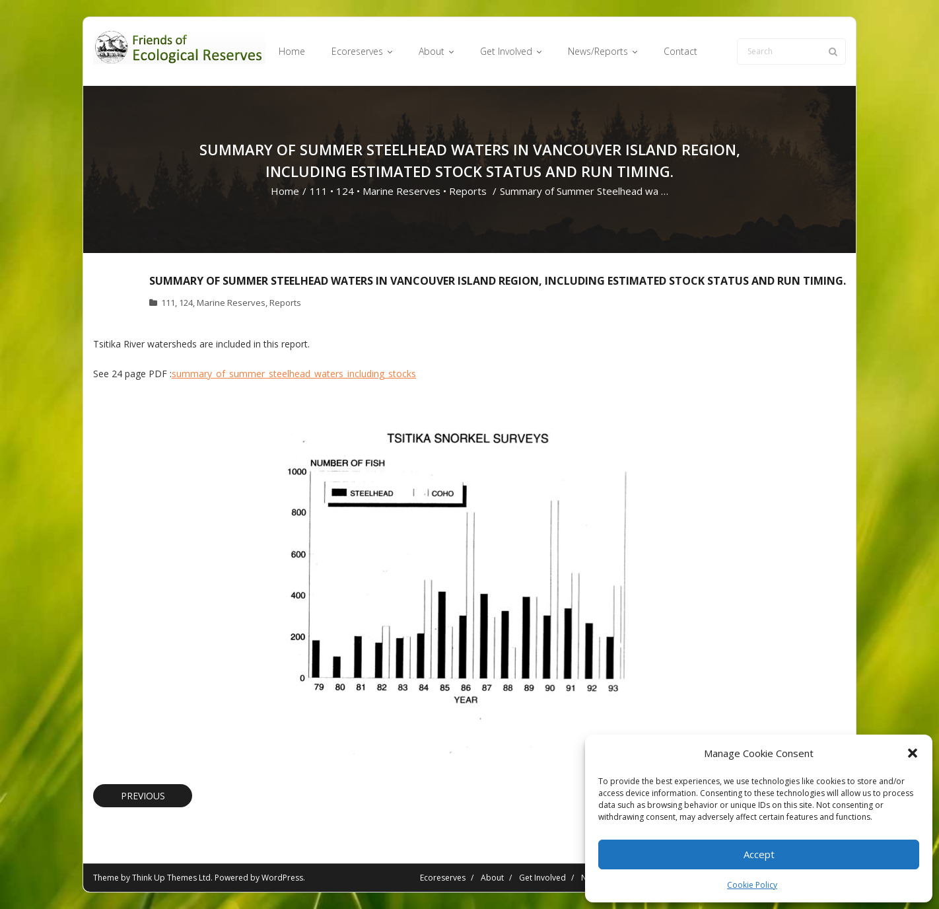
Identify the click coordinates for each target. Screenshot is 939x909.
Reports (468, 191)
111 (319, 191)
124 (345, 191)
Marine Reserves (401, 191)
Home (285, 191)
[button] (912, 753)
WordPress (282, 877)
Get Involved (542, 877)
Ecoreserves (443, 877)
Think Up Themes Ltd (171, 877)
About (492, 877)
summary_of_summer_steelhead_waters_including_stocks (294, 373)
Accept (759, 854)
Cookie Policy (752, 885)
